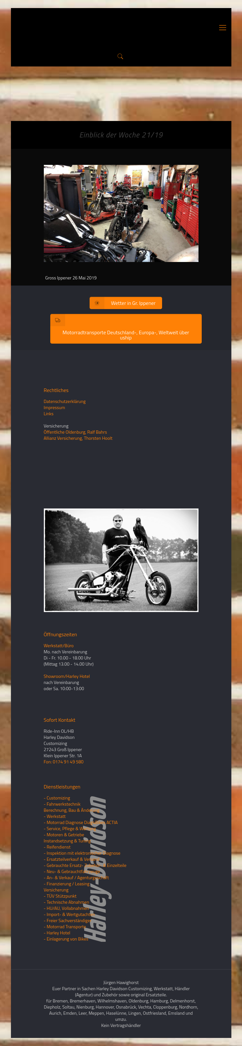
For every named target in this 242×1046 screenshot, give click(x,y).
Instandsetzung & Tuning (67, 840)
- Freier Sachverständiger (68, 920)
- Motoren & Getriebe (64, 834)
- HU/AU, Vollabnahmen (66, 908)
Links (49, 413)
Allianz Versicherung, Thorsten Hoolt (78, 438)
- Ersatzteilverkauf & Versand (72, 859)
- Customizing (57, 797)
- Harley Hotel (57, 932)
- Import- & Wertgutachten (69, 914)
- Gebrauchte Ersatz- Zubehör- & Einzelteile (85, 865)
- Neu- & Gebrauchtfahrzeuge (72, 871)
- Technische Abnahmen (66, 902)
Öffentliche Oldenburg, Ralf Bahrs (75, 431)
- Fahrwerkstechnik (62, 803)
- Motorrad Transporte (65, 926)
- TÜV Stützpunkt (60, 895)
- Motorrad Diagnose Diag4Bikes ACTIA (81, 822)
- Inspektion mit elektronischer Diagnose (82, 853)
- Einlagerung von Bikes (66, 938)
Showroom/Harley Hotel (67, 676)
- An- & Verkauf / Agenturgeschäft (76, 877)
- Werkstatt (55, 816)
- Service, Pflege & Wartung (70, 828)
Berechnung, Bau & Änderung (72, 810)
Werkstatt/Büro (59, 645)
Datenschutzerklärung (65, 401)
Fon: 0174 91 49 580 (64, 761)
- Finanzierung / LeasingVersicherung (67, 886)
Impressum (54, 407)
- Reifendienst (57, 846)
